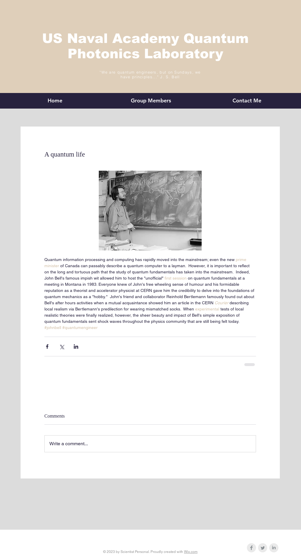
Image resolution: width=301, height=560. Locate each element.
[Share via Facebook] (47, 346)
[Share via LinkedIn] (76, 346)
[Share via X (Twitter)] (61, 346)
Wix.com (191, 552)
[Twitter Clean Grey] (262, 547)
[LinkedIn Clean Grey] (273, 547)
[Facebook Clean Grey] (251, 547)
